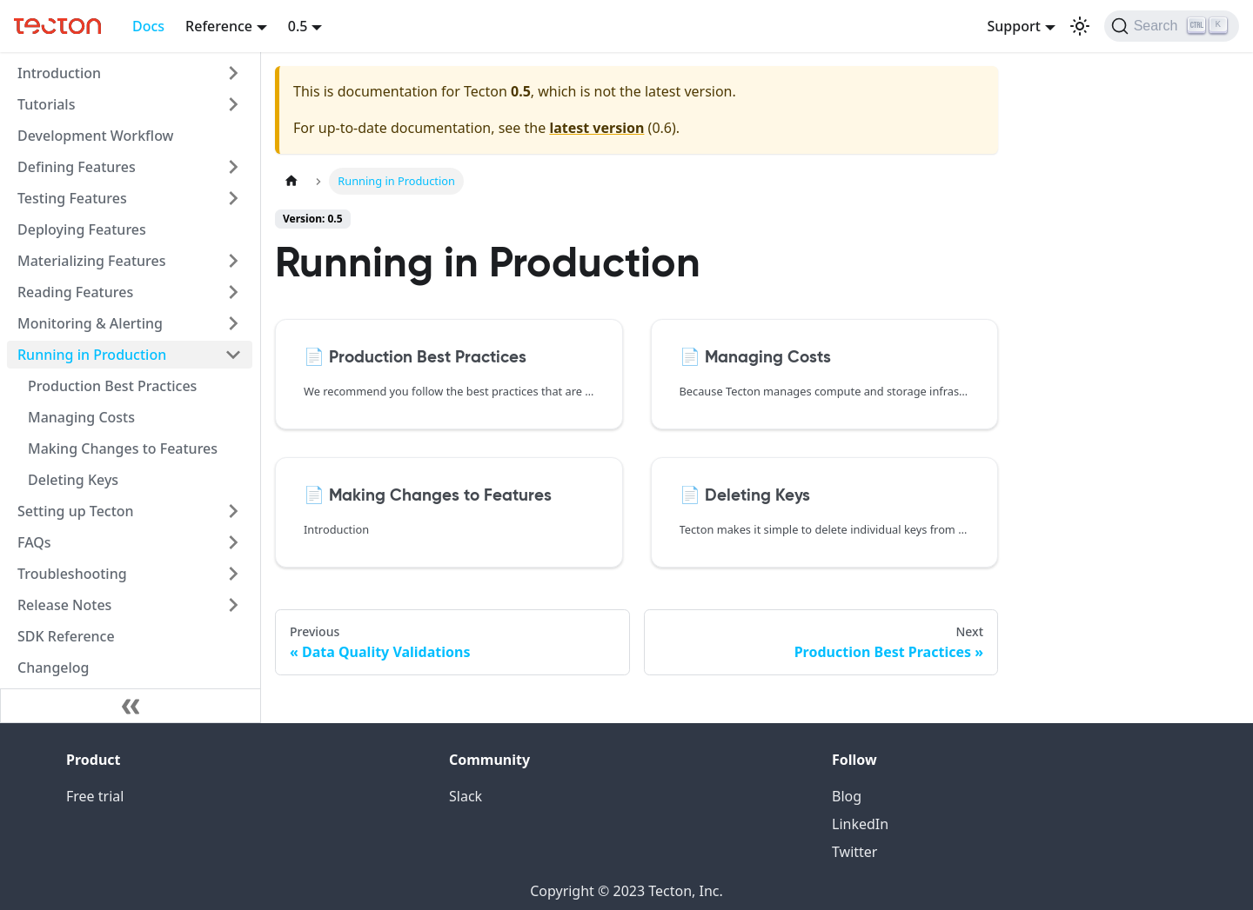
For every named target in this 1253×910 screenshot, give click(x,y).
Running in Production (91, 354)
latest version (596, 127)
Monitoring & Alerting (90, 323)
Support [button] (1013, 26)
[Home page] (291, 181)
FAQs (34, 542)
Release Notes (64, 604)
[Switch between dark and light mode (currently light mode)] (1080, 26)
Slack (465, 796)
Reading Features (75, 292)
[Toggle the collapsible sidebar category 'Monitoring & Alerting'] (233, 323)
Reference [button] (218, 26)
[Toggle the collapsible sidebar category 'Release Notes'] (233, 605)
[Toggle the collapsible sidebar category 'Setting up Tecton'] (233, 511)
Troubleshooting (72, 573)
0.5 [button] (298, 26)
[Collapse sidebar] (130, 705)
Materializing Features (91, 260)
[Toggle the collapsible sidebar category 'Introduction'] (233, 73)
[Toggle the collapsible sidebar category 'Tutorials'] (233, 104)
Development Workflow (95, 135)
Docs (148, 26)
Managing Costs (81, 417)
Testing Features (72, 198)
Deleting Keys (73, 479)
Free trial (95, 796)
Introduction (59, 73)
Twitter (854, 851)
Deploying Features (81, 229)
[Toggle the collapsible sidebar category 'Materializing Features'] (233, 261)
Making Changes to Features (123, 448)
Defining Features (76, 166)
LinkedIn (860, 824)
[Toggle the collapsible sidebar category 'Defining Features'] (233, 167)
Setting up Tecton (75, 511)
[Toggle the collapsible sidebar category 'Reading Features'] (233, 292)
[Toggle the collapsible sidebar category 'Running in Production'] (233, 355)
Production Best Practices (112, 385)
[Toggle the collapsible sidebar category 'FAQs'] (233, 542)
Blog (846, 796)
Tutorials (46, 104)
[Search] (1171, 26)
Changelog (53, 667)
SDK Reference (66, 636)
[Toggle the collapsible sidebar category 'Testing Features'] (233, 198)
